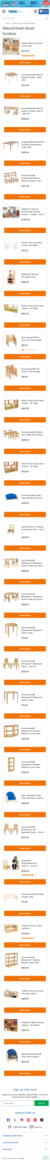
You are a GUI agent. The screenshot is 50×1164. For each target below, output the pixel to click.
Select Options (25, 63)
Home (7, 23)
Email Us (38, 1127)
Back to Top (46, 1158)
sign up (41, 1103)
